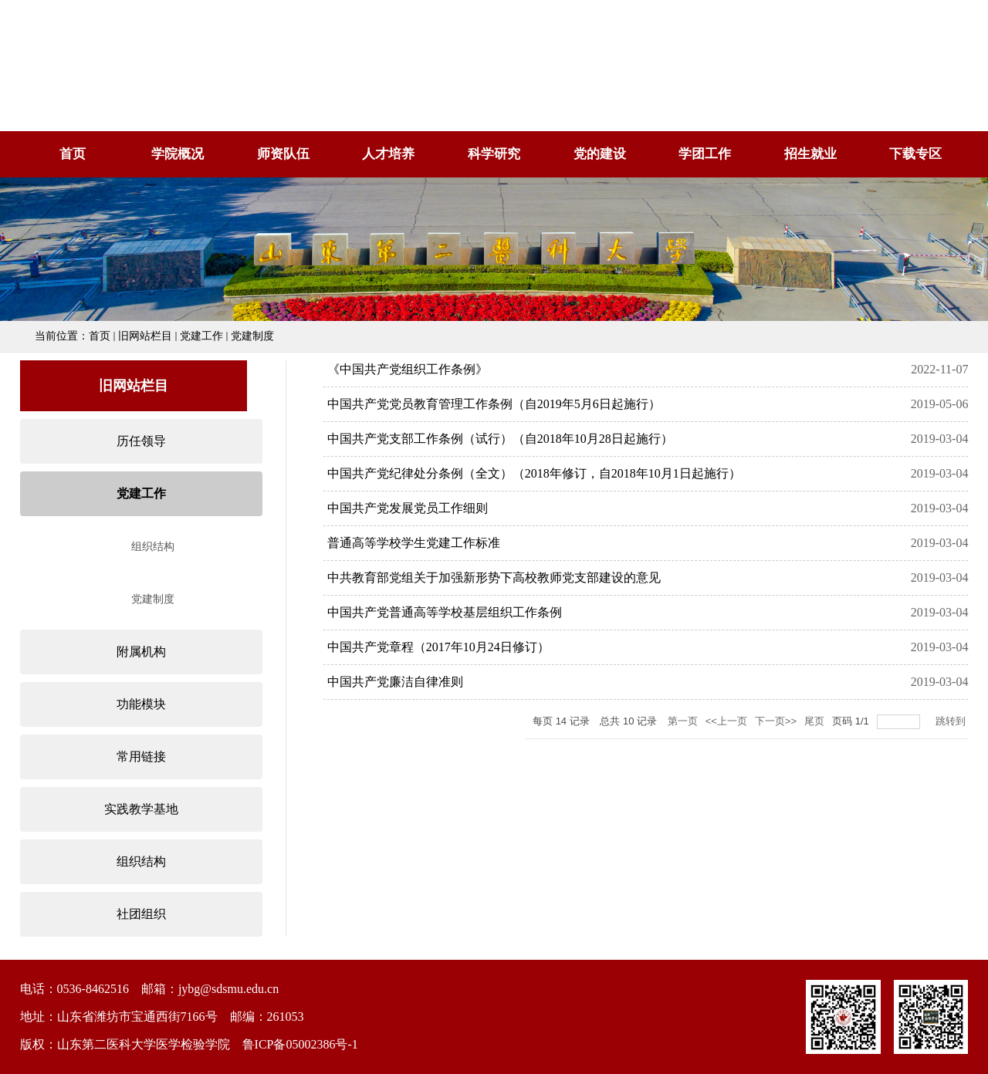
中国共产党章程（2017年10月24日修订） (438, 647)
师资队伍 (283, 154)
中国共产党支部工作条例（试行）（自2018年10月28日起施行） (500, 438)
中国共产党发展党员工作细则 (407, 508)
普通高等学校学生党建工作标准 (413, 542)
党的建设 (600, 154)
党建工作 (201, 336)
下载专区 (915, 154)
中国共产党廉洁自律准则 (395, 681)
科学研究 (494, 154)
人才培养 (388, 154)
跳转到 (952, 721)
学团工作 (704, 154)
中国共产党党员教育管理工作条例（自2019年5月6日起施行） (494, 403)
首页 (72, 154)
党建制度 (252, 336)
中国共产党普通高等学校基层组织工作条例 (444, 612)
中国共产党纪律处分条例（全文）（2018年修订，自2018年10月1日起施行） (534, 473)
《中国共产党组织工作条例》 (407, 369)
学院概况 (177, 154)
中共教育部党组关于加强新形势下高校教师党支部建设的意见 (494, 577)
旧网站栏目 (145, 336)
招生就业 (810, 154)
